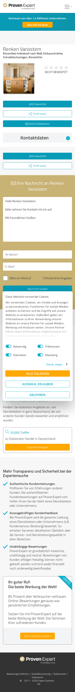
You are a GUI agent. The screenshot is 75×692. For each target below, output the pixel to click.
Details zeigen (54, 364)
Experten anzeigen (37, 447)
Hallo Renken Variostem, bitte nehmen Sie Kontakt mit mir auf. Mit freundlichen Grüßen (37, 219)
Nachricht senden (38, 289)
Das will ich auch (37, 25)
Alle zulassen (37, 373)
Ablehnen (37, 394)
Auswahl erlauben (37, 384)
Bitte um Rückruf (20, 278)
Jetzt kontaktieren (37, 123)
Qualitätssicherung (41, 674)
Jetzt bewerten (37, 104)
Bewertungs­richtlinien (18, 674)
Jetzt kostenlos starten (37, 636)
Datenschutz (59, 674)
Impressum (37, 677)
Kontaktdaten (45, 137)
